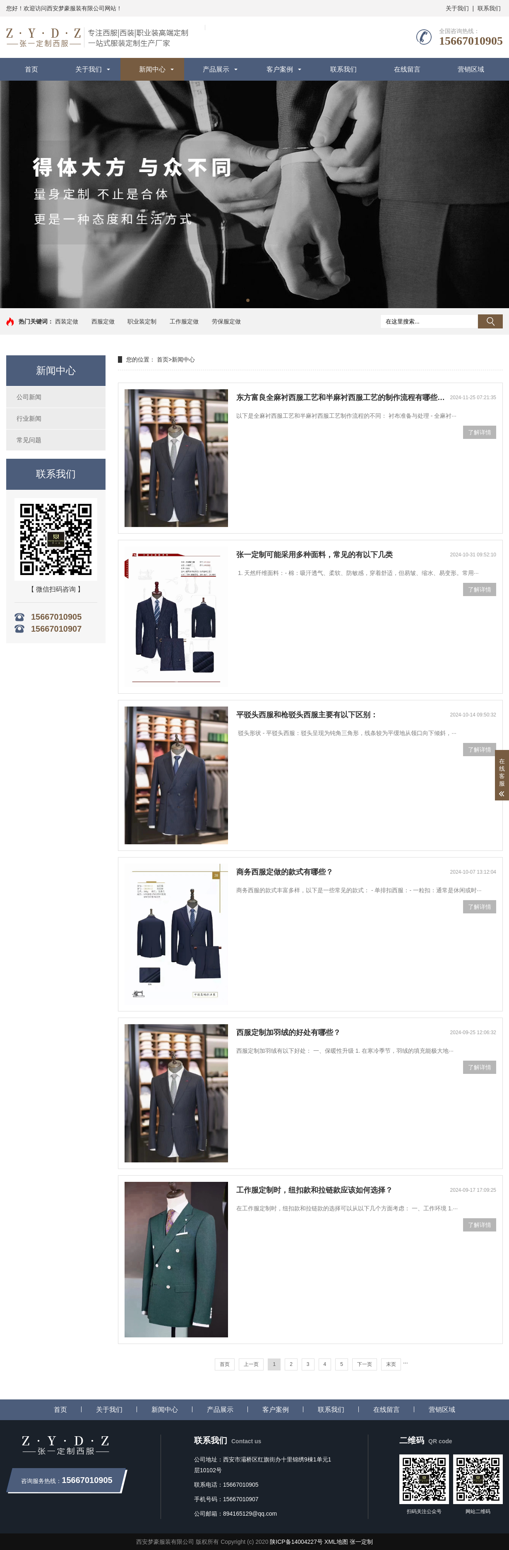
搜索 (490, 321)
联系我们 (489, 8)
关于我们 (457, 8)
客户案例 (280, 69)
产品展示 (216, 69)
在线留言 (407, 69)
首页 (31, 69)
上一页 (251, 1364)
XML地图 (336, 1541)
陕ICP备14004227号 (296, 1541)
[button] (248, 300)
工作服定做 (184, 321)
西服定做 (103, 321)
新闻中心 (152, 69)
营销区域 (471, 69)
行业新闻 (29, 418)
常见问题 (29, 439)
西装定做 (66, 321)
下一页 (364, 1364)
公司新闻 (29, 396)
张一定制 (361, 1541)
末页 (391, 1364)
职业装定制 (141, 321)
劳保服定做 (226, 321)
